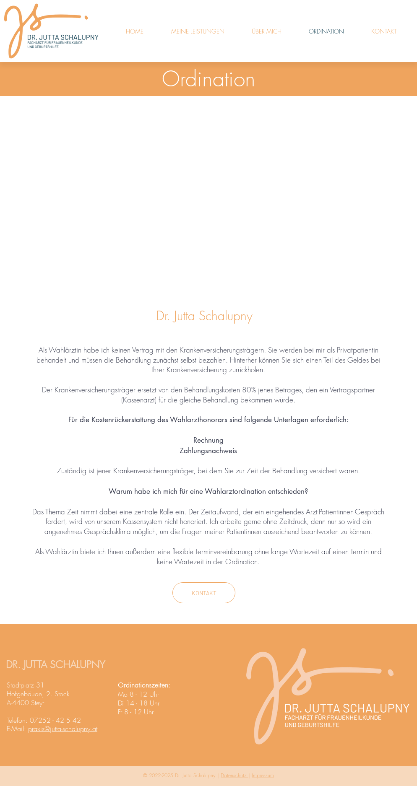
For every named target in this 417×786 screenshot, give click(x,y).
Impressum (263, 775)
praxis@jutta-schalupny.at (62, 728)
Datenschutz (234, 775)
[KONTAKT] (203, 592)
